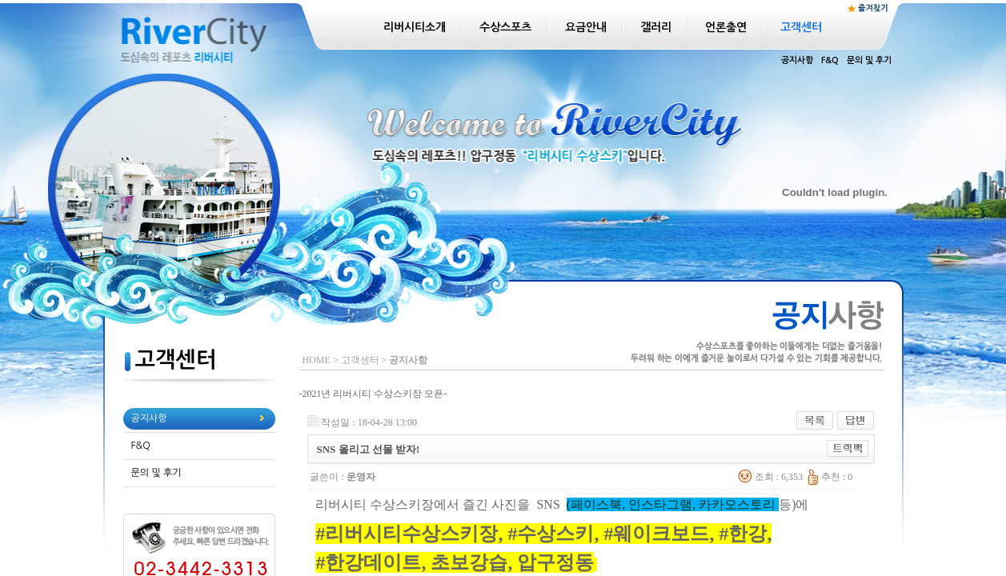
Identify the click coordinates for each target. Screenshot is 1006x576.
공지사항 (797, 60)
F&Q (830, 60)
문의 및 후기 (869, 60)
